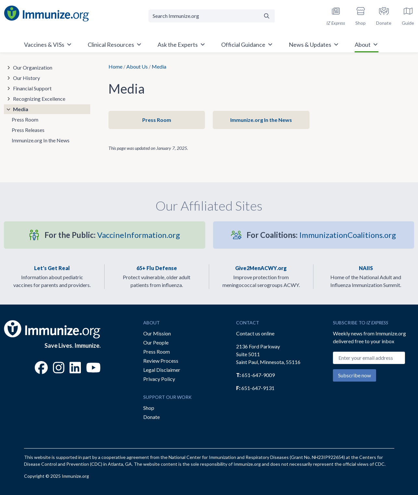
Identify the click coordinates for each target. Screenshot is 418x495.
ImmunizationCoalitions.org (321, 235)
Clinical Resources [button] (115, 44)
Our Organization (32, 67)
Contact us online (255, 333)
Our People (156, 342)
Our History (26, 78)
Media (20, 109)
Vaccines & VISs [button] (48, 44)
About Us (137, 66)
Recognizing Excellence (39, 99)
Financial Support (32, 88)
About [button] (366, 44)
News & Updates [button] (314, 44)
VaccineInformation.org (112, 235)
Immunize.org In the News (261, 120)
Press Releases (28, 130)
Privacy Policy (159, 379)
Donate (151, 417)
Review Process (160, 361)
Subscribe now (354, 375)
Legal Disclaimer (161, 370)
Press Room (156, 120)
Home (115, 66)
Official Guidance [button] (247, 44)
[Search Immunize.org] (203, 15)
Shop (148, 408)
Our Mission (157, 333)
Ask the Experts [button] (182, 44)
